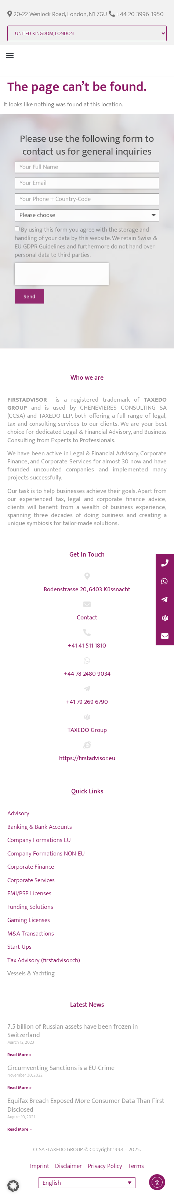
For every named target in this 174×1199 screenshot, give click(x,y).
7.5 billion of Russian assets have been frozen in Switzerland (72, 1031)
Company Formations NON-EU (46, 854)
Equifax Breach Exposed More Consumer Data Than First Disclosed (85, 1105)
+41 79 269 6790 (87, 702)
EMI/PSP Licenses (29, 893)
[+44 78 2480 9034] (87, 660)
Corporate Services (31, 880)
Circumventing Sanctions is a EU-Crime (61, 1068)
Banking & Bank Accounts (39, 827)
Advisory (18, 813)
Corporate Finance (30, 867)
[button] (10, 55)
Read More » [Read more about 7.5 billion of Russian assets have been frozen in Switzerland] (19, 1054)
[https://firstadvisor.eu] (87, 745)
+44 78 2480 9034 (87, 674)
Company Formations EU (39, 840)
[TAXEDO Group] (87, 717)
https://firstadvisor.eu (87, 758)
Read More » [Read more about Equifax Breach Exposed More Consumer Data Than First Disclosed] (19, 1129)
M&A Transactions (30, 934)
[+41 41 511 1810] (87, 632)
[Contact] (87, 604)
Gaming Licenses (28, 920)
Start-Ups (19, 947)
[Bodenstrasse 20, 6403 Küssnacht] (87, 576)
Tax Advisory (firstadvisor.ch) (43, 960)
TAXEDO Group (87, 730)
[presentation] (62, 252)
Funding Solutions (30, 907)
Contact (87, 617)
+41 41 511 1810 (87, 646)
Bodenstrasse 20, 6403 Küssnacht (87, 589)
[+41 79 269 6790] (87, 689)
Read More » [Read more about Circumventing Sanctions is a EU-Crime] (19, 1087)
